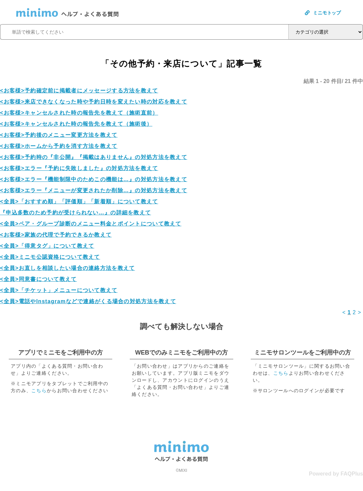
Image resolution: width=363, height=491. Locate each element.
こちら (39, 390)
